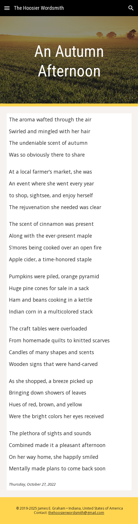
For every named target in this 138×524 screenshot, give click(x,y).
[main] (69, 61)
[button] (7, 8)
